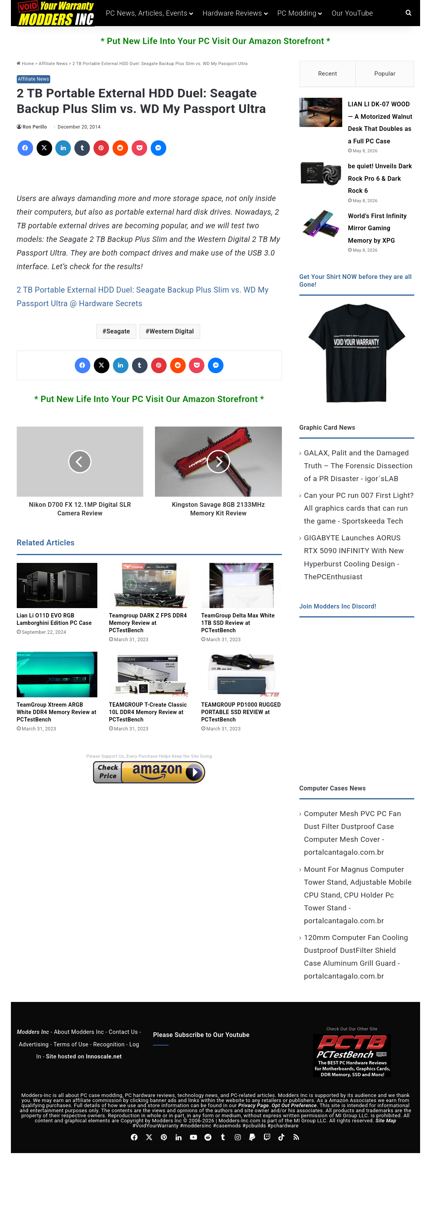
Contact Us (123, 1033)
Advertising (34, 1045)
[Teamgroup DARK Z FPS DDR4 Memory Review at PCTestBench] (149, 585)
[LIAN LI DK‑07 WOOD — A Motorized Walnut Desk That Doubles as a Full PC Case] (320, 113)
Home (25, 63)
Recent (327, 73)
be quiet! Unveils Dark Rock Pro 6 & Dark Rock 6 (380, 180)
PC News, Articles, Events (147, 13)
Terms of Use (70, 1045)
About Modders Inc (79, 1033)
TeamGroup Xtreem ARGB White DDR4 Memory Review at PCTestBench (57, 712)
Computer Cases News (332, 789)
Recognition (109, 1045)
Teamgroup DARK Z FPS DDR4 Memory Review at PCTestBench (148, 622)
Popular (385, 73)
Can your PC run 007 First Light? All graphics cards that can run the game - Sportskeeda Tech (359, 509)
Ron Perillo (35, 127)
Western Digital (172, 331)
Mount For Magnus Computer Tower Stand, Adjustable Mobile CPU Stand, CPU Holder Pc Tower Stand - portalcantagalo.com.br (358, 896)
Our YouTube (352, 13)
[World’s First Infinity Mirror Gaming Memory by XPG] (320, 225)
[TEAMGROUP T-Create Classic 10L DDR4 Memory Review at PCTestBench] (149, 674)
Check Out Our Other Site (352, 1029)
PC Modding (297, 13)
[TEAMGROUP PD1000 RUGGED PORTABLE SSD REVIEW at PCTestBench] (241, 674)
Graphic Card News (327, 428)
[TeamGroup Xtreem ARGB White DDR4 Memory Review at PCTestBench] (57, 674)
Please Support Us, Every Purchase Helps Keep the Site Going (149, 756)
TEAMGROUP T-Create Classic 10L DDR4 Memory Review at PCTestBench (148, 712)
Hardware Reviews (232, 13)
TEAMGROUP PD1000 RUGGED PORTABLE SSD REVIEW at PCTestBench (241, 712)
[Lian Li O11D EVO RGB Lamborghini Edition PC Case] (57, 585)
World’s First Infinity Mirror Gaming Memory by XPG (377, 229)
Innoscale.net (103, 1057)
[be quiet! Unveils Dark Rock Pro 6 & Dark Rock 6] (320, 175)
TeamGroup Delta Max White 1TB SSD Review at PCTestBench (238, 622)
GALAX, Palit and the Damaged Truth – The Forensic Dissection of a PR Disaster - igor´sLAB (358, 466)
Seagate (118, 331)
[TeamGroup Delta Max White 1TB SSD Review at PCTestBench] (241, 585)
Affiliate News (53, 63)
